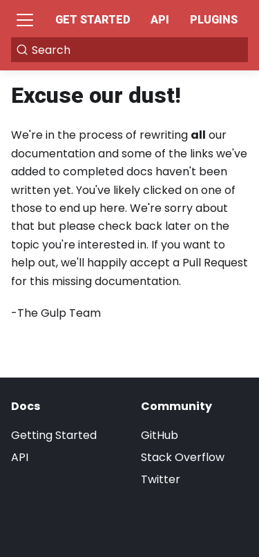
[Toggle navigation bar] (25, 20)
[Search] (129, 49)
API (160, 19)
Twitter (160, 479)
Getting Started (54, 435)
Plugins (214, 19)
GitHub (159, 435)
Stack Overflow (182, 457)
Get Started (93, 19)
